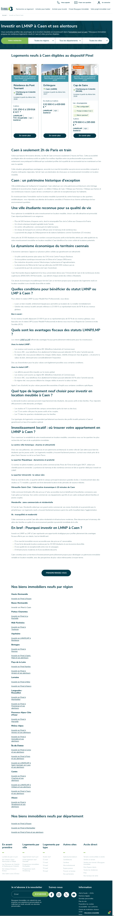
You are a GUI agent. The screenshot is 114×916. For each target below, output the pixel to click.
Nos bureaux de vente (90, 876)
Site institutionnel (69, 865)
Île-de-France (17, 746)
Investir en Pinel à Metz (20, 682)
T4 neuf (45, 865)
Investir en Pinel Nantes (21, 667)
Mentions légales (84, 896)
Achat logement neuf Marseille (29, 860)
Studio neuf (47, 857)
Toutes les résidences (90, 870)
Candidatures (67, 859)
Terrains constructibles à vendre (94, 857)
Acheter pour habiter (42, 9)
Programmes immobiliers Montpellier (30, 865)
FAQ (84, 873)
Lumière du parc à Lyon (10, 857)
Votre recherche (14, 40)
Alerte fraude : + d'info (86, 893)
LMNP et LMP (25, 340)
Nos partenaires (68, 874)
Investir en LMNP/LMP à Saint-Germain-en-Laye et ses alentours (21, 765)
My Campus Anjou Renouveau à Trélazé (9, 860)
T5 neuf (45, 868)
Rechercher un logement (25, 9)
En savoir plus (25, 135)
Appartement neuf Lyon (30, 857)
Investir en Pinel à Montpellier (23, 828)
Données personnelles (86, 898)
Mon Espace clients (89, 867)
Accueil (4, 15)
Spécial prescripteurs (70, 857)
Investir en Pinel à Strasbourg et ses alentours (18, 804)
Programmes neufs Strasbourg (28, 870)
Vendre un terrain (89, 859)
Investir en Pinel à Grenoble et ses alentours (18, 739)
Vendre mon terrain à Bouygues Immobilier (94, 863)
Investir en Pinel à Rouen (21, 599)
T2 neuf (45, 859)
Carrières (66, 862)
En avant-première (7, 846)
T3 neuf (45, 862)
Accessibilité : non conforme (88, 907)
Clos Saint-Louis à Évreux (10, 873)
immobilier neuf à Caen (78, 32)
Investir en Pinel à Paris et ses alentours (27, 832)
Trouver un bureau (69, 871)
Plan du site (82, 901)
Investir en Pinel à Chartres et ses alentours (18, 778)
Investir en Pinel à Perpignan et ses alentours (18, 706)
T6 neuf (45, 871)
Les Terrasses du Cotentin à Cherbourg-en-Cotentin (10, 865)
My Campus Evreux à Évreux (9, 870)
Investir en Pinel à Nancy (21, 686)
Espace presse (68, 868)
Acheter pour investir (59, 9)
